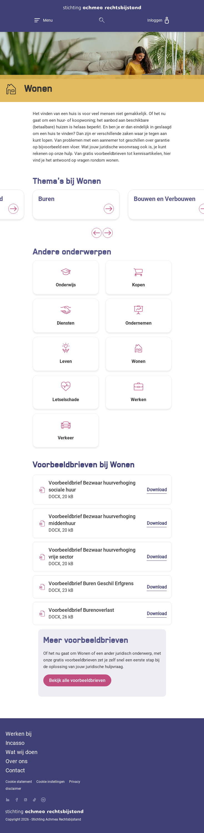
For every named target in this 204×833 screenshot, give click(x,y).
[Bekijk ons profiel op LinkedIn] (8, 800)
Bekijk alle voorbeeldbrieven (77, 680)
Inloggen (154, 20)
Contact (15, 770)
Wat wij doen (21, 752)
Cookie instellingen (50, 782)
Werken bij (19, 733)
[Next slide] (108, 233)
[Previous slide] (97, 233)
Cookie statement (19, 782)
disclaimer (13, 789)
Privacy (74, 782)
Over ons (16, 761)
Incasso (15, 743)
